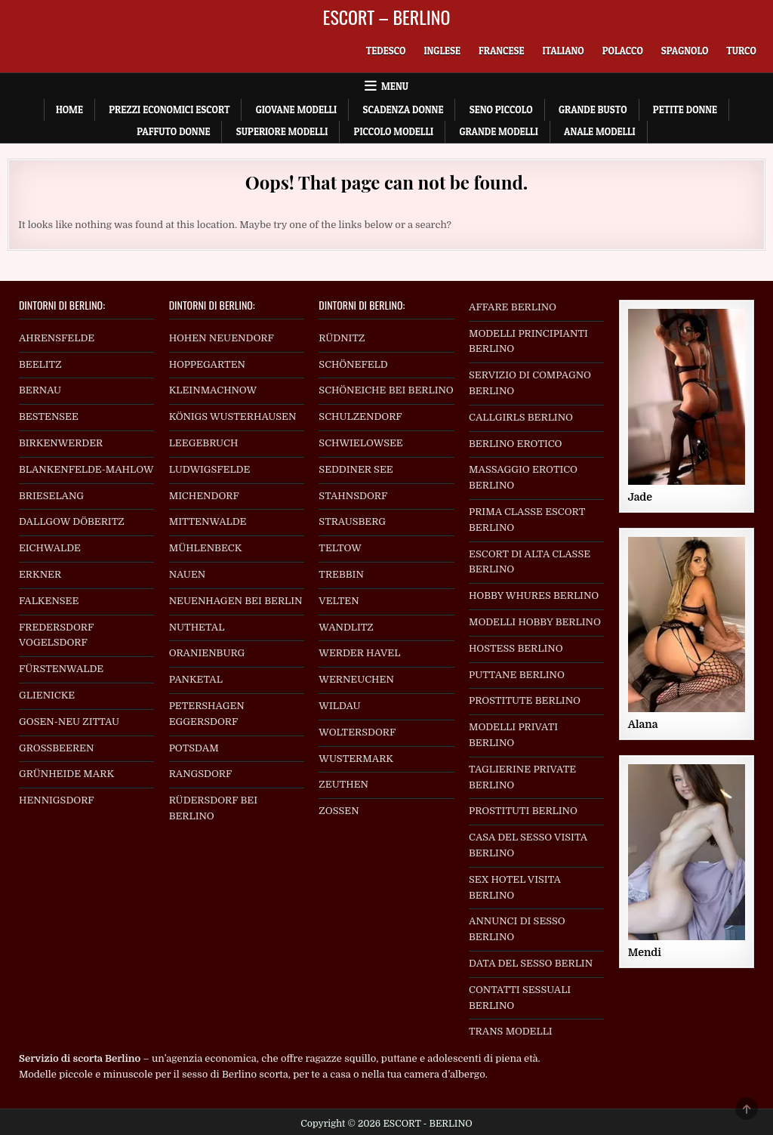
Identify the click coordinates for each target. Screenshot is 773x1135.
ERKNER (40, 574)
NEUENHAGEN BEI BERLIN (236, 600)
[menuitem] (386, 51)
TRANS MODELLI (511, 1031)
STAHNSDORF (353, 495)
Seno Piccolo (501, 109)
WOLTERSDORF (357, 732)
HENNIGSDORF (56, 800)
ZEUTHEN (343, 784)
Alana (643, 724)
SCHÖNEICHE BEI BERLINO (386, 390)
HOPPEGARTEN (207, 364)
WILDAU (339, 705)
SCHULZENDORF (360, 416)
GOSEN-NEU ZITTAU (69, 721)
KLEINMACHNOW (213, 390)
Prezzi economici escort (169, 109)
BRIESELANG (51, 495)
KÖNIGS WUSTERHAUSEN (233, 416)
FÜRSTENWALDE (61, 668)
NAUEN (187, 574)
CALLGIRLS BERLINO (521, 417)
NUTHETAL (197, 627)
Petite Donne (685, 109)
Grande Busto (593, 109)
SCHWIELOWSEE (360, 443)
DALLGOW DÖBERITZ (72, 521)
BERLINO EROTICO (515, 443)
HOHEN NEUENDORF (221, 338)
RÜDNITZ (342, 338)
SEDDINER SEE (356, 469)
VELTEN (339, 600)
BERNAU (40, 390)
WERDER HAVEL (359, 652)
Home (69, 109)
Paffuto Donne (173, 131)
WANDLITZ (346, 627)
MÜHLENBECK (205, 548)
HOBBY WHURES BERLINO (534, 595)
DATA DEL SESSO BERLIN (531, 963)
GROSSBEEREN (56, 748)
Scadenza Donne (402, 109)
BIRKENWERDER (61, 443)
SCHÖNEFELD (353, 364)
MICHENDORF (204, 495)
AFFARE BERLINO (512, 307)
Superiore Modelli (282, 131)
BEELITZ (40, 364)
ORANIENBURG (207, 652)
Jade (640, 497)
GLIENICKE (47, 695)
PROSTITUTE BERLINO (525, 700)
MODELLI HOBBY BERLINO (535, 622)
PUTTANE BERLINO (517, 674)
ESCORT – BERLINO (387, 16)
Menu (394, 86)
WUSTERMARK (356, 758)
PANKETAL (196, 679)
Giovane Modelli (296, 109)
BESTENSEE (49, 416)
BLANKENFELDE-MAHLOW (86, 469)
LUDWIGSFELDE (210, 469)
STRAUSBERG (352, 521)
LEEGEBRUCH (204, 443)
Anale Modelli (600, 131)
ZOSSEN (339, 810)
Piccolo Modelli (393, 131)
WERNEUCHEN (356, 679)
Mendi (644, 952)
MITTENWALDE (208, 521)
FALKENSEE (49, 600)
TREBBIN (341, 574)
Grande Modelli (498, 131)
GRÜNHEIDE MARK (66, 773)
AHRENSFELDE (56, 338)
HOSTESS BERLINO (516, 648)
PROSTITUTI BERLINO (523, 810)
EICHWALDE (50, 548)
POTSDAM (194, 748)
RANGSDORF (201, 773)
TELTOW (340, 548)
